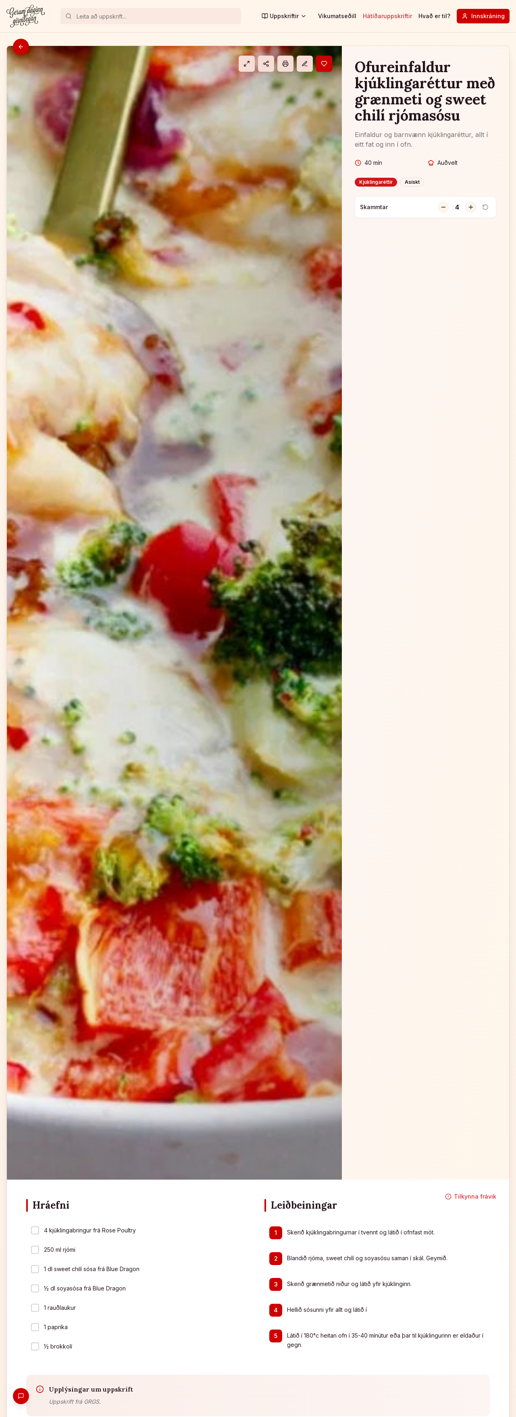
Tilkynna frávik (470, 1196)
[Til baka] (21, 47)
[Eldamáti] (247, 64)
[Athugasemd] (305, 64)
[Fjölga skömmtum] (470, 207)
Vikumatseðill (337, 15)
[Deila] (266, 64)
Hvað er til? (434, 15)
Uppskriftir (284, 15)
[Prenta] (285, 64)
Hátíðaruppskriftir (387, 15)
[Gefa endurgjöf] (21, 1396)
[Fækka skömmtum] (443, 207)
